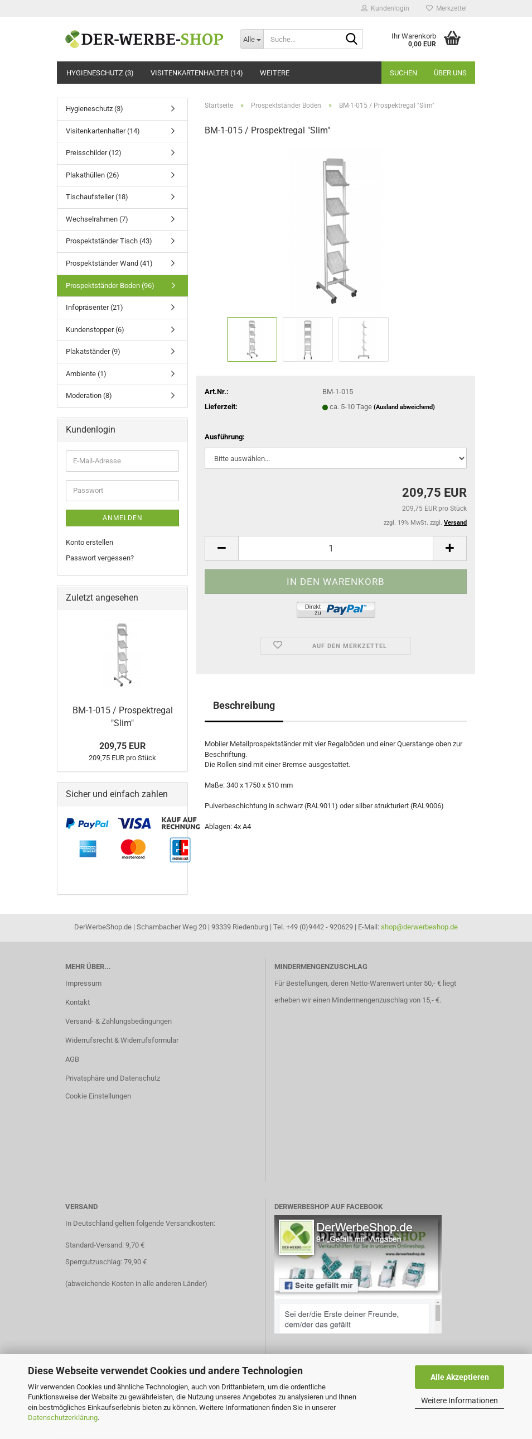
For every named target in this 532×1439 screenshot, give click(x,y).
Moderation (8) (89, 395)
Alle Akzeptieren (460, 1377)
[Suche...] (251, 39)
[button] (221, 548)
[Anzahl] (335, 548)
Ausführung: (225, 437)
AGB (72, 1059)
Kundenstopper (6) (95, 329)
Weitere (274, 73)
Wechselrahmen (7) (97, 219)
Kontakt (77, 1002)
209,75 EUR (122, 746)
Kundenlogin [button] (385, 8)
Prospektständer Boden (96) (110, 285)
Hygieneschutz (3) (100, 73)
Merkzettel (446, 8)
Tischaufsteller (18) (97, 197)
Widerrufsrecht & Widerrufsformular (121, 1040)
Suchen (403, 73)
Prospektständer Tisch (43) (109, 241)
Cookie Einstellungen (98, 1096)
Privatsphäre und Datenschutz (112, 1078)
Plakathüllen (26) (92, 175)
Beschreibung (244, 705)
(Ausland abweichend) (404, 407)
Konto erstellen (89, 542)
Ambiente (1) (86, 374)
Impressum (83, 983)
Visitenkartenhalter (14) (197, 73)
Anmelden (123, 518)
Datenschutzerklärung (63, 1417)
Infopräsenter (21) (94, 307)
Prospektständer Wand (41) (109, 263)
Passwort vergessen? (100, 558)
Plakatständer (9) (93, 351)
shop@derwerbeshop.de (419, 927)
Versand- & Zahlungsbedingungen (118, 1021)
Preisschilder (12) (94, 152)
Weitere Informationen (459, 1400)
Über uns (450, 73)
